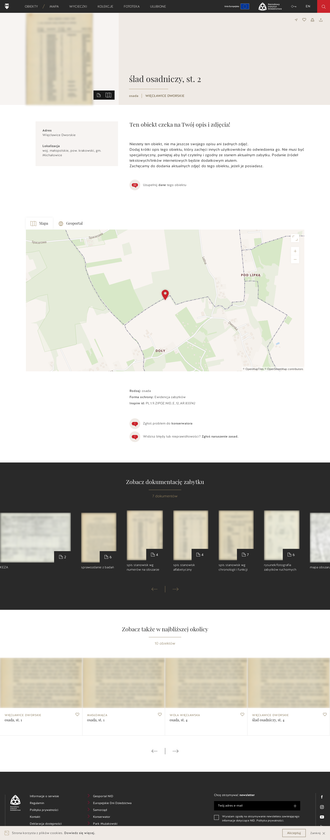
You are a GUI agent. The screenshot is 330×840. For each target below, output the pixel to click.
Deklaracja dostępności (48, 824)
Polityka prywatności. (270, 820)
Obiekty (33, 6)
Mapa (56, 6)
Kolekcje (107, 6)
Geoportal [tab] (70, 223)
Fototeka (133, 6)
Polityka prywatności (48, 810)
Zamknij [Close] (317, 833)
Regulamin (44, 804)
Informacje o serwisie (48, 797)
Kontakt (42, 817)
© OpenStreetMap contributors (284, 369)
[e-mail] (257, 805)
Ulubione (159, 6)
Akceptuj (294, 833)
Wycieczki (79, 6)
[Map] (165, 300)
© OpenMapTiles (253, 369)
